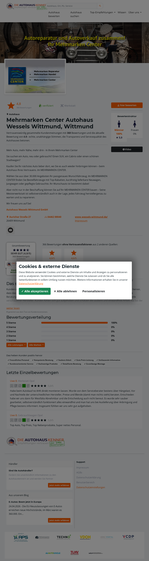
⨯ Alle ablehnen (65, 291)
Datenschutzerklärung (31, 283)
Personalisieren (93, 291)
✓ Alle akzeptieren (34, 291)
